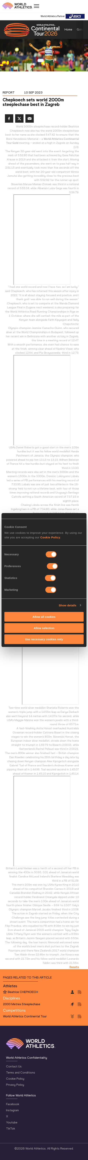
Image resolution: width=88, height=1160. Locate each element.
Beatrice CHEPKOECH (23, 992)
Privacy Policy (15, 1084)
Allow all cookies (44, 616)
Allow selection (44, 628)
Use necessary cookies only (44, 639)
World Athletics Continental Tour (25, 1016)
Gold (80, 29)
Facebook (12, 1104)
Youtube (11, 1122)
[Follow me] (5, 992)
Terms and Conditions (20, 1072)
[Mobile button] (36, 6)
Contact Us (14, 1066)
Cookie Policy (50, 537)
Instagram (12, 1110)
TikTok (10, 1128)
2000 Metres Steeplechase (21, 1004)
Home (68, 29)
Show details (67, 605)
